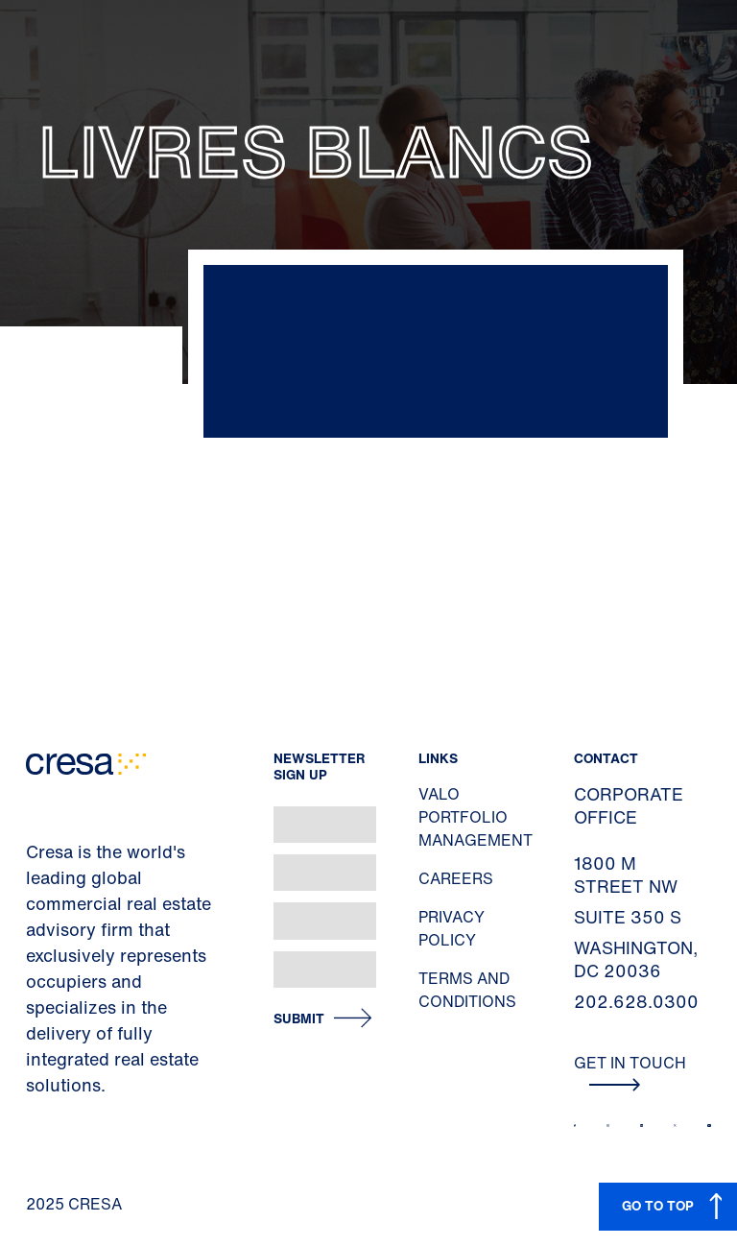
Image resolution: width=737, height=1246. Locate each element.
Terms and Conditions (467, 990)
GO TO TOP (658, 1205)
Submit (298, 1019)
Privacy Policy (451, 928)
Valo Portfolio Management (475, 816)
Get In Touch (630, 1071)
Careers (455, 878)
